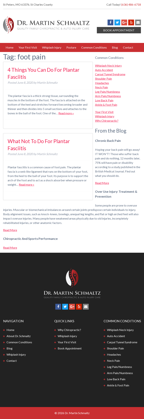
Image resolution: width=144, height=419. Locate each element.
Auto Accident (104, 70)
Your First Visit (27, 47)
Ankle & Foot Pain (106, 104)
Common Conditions (94, 47)
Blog (115, 47)
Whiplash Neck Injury (108, 65)
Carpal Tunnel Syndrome (110, 74)
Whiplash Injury (51, 47)
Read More (102, 183)
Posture (71, 47)
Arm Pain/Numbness (108, 96)
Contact (128, 47)
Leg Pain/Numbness (107, 91)
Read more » (66, 113)
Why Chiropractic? (106, 120)
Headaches (102, 83)
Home (9, 47)
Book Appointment (119, 30)
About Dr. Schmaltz (19, 336)
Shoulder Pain (103, 78)
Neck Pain (101, 87)
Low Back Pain (104, 100)
